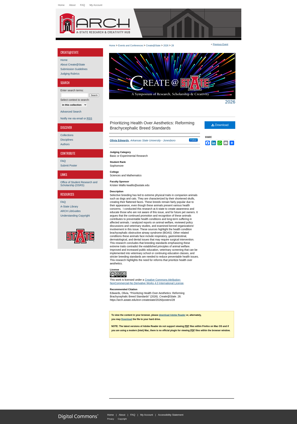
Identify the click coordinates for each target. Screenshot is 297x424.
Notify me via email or (76, 118)
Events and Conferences (131, 45)
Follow (193, 140)
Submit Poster (68, 165)
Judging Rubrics (69, 73)
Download (220, 125)
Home (112, 45)
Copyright (122, 419)
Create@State (153, 45)
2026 (166, 45)
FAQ (63, 160)
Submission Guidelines (73, 69)
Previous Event (220, 44)
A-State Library (69, 206)
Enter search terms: (72, 90)
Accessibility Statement (170, 414)
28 (172, 45)
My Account (146, 414)
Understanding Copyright (75, 215)
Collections (66, 135)
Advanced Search (70, 111)
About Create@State (72, 64)
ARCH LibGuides (70, 211)
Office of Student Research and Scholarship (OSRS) (78, 184)
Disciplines (66, 139)
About (122, 414)
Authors (65, 144)
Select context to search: (74, 99)
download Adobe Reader (172, 315)
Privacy (110, 419)
